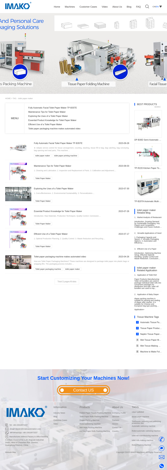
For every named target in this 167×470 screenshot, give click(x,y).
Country (115, 431)
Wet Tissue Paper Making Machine (149, 340)
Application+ (139, 309)
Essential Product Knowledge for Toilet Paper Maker (52, 120)
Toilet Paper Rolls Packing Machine (94, 417)
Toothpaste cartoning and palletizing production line (146, 422)
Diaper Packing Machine (89, 420)
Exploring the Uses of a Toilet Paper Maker (48, 116)
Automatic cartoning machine (143, 426)
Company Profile (119, 413)
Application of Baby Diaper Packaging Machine (146, 295)
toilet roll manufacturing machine (145, 435)
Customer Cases (60, 420)
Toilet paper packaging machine (48, 269)
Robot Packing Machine (141, 445)
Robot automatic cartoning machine (146, 431)
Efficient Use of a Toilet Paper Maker (45, 124)
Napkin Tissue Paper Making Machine (149, 334)
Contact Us (116, 427)
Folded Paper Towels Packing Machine (95, 413)
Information (60, 407)
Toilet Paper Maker (43, 178)
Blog (55, 417)
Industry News (59, 413)
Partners (115, 420)
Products (85, 407)
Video (55, 424)
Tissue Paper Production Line (149, 328)
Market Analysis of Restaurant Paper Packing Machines (148, 218)
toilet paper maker (42, 156)
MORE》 (158, 107)
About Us (117, 407)
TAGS (135, 407)
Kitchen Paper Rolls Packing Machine (95, 431)
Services (115, 417)
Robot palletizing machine (90, 424)
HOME (8, 98)
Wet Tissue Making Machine (149, 345)
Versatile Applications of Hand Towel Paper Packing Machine (147, 234)
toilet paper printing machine (65, 156)
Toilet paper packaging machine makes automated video (54, 129)
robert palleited (138, 412)
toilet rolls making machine (142, 440)
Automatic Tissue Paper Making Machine (149, 322)
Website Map (10, 452)
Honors (115, 424)
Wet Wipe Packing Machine (91, 427)
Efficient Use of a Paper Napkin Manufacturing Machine (147, 250)
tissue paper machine (140, 417)
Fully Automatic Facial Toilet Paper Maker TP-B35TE (52, 108)
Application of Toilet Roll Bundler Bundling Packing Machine (145, 276)
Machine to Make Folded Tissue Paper (149, 351)
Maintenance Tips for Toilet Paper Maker (47, 112)
